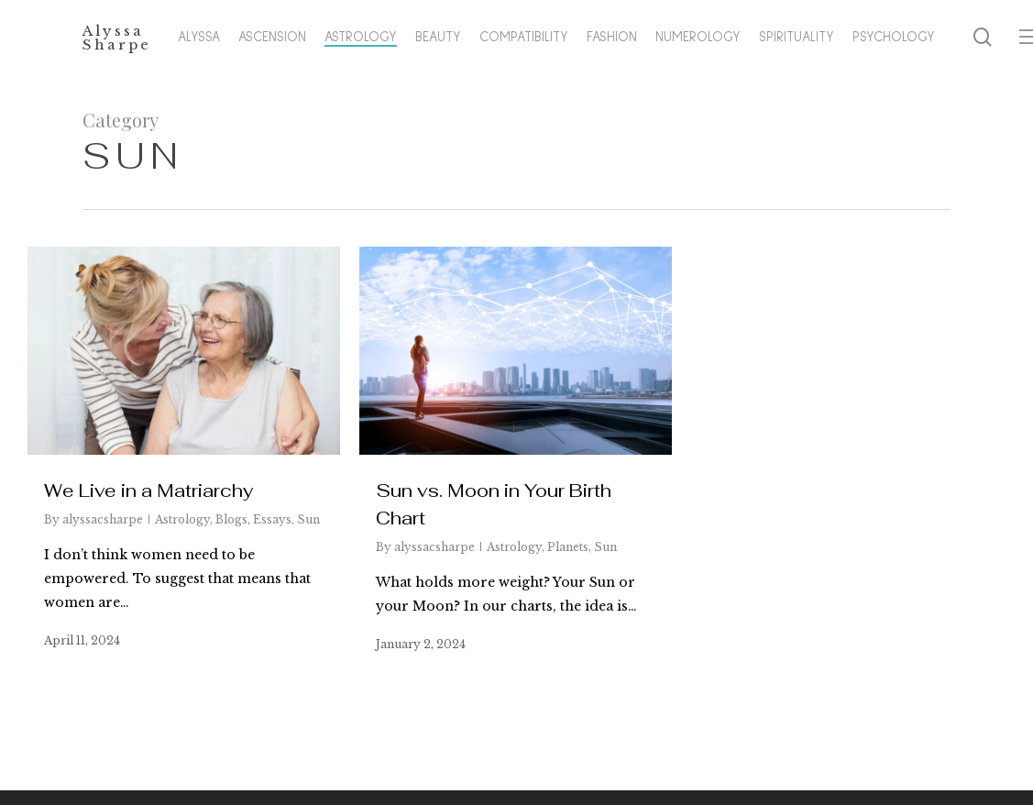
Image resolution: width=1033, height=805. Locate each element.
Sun (308, 519)
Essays (272, 519)
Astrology (182, 519)
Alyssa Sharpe (116, 39)
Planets (567, 547)
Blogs (231, 519)
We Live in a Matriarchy (148, 490)
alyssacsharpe (102, 519)
